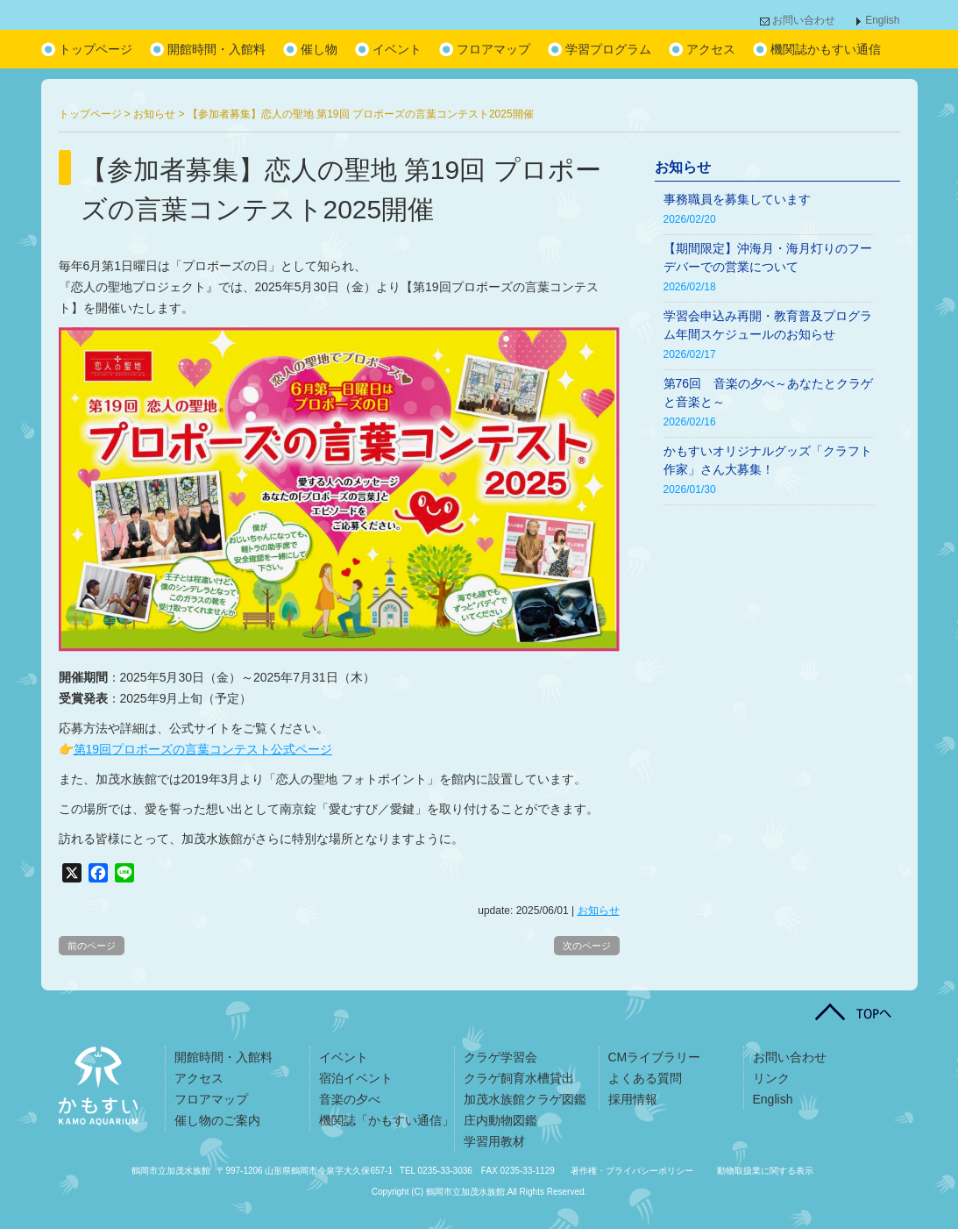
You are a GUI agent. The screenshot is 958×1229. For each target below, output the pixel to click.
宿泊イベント (356, 1078)
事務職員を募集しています (737, 199)
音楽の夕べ (349, 1099)
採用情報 (632, 1099)
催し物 (319, 49)
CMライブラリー (654, 1057)
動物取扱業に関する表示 (765, 1170)
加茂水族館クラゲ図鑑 (525, 1099)
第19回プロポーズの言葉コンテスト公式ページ (203, 749)
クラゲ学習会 (500, 1057)
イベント (397, 49)
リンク (771, 1078)
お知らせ (599, 910)
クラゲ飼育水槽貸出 (519, 1078)
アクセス (710, 49)
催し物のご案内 (217, 1120)
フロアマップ (493, 49)
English (882, 20)
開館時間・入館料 (216, 49)
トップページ (95, 49)
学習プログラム (608, 49)
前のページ (91, 945)
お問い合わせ (803, 20)
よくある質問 (645, 1078)
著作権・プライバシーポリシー (632, 1170)
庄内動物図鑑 (500, 1120)
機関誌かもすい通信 (825, 49)
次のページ (587, 945)
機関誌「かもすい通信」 (386, 1120)
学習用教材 (494, 1141)
